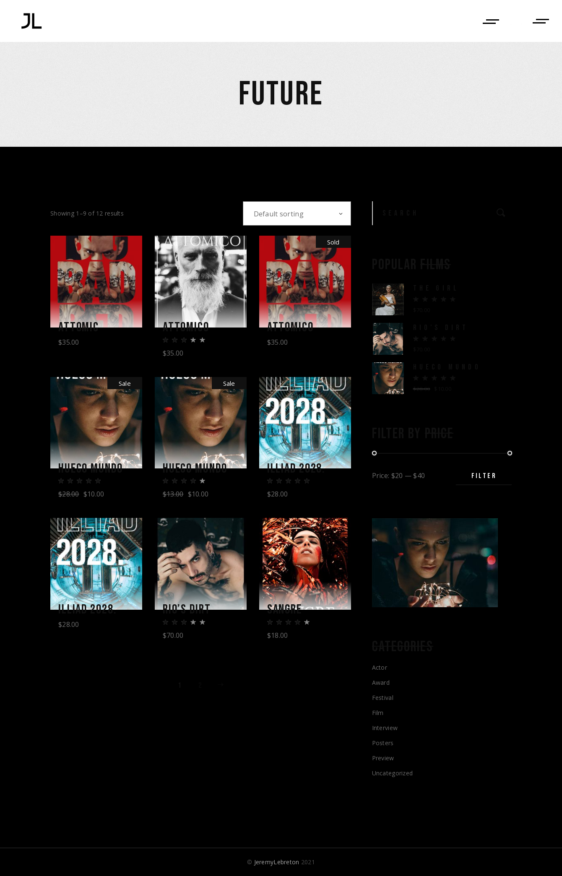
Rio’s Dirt (189, 612)
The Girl (436, 288)
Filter (484, 476)
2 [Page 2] (199, 688)
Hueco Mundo (94, 470)
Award (381, 682)
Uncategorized (392, 773)
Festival (382, 698)
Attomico (188, 327)
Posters (383, 743)
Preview (383, 758)
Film (378, 713)
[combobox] (297, 213)
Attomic (80, 327)
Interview (385, 728)
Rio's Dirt (441, 327)
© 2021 (281, 862)
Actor (379, 667)
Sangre (287, 612)
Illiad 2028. (300, 470)
